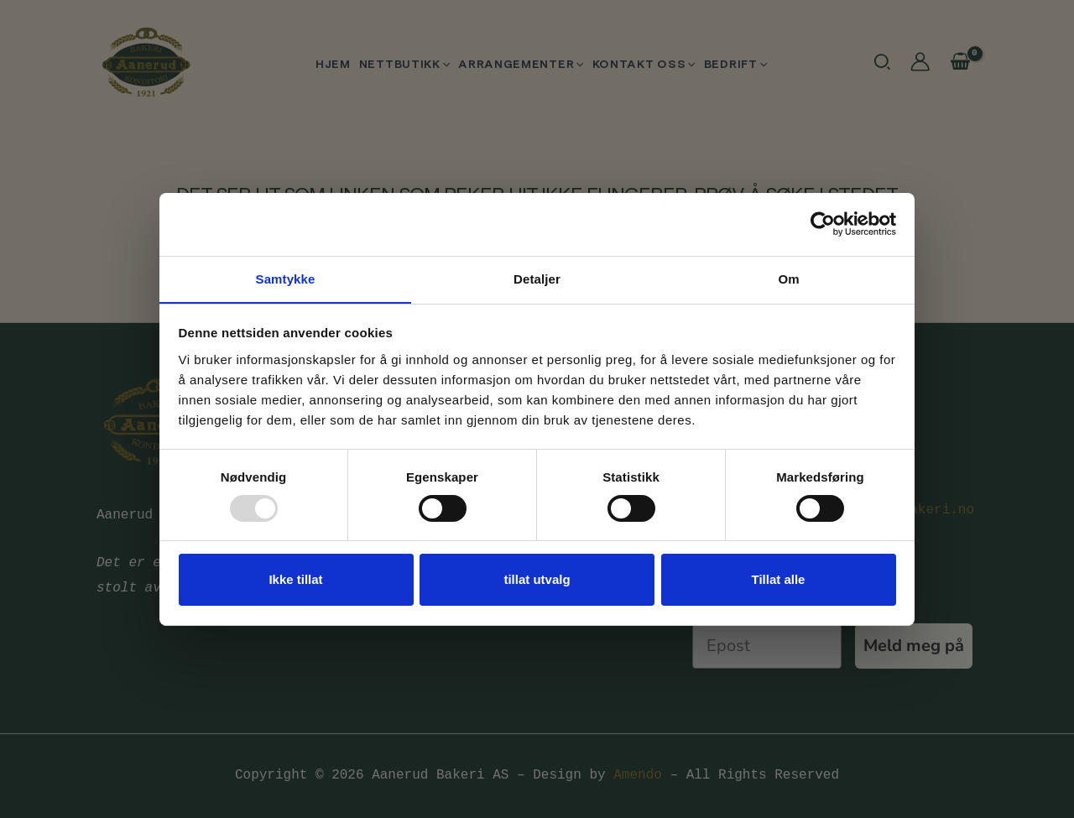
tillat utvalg (536, 580)
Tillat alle (779, 580)
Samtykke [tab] (285, 278)
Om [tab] (788, 278)
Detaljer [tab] (537, 278)
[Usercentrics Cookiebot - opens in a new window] (822, 223)
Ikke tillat (295, 580)
